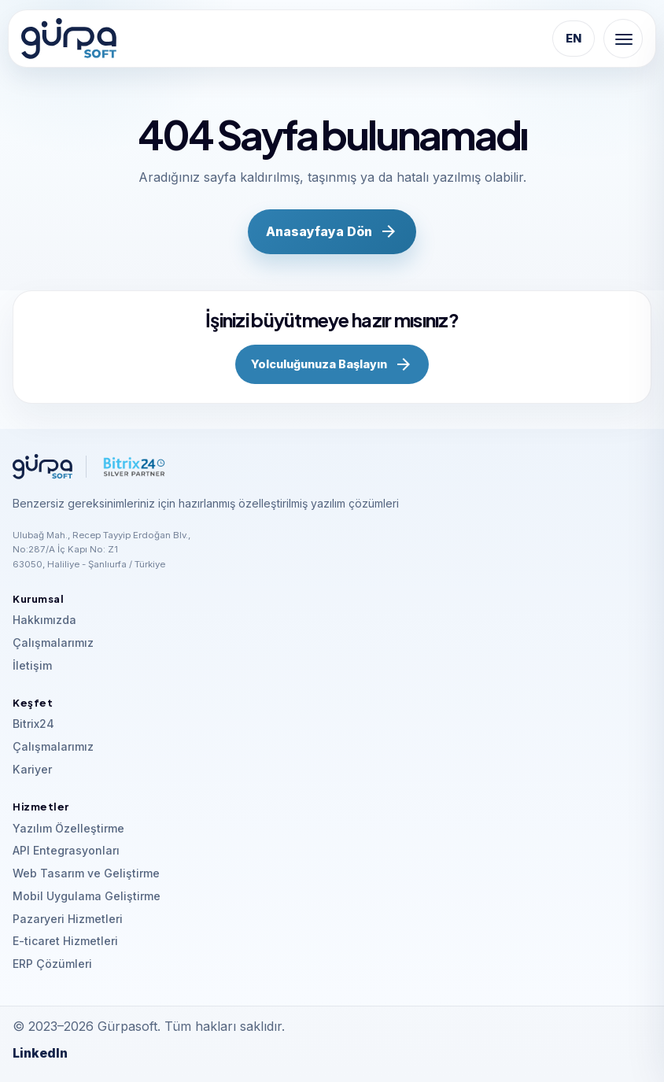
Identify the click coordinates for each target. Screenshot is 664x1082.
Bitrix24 (33, 723)
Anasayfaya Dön (332, 231)
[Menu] (623, 38)
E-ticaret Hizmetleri (65, 940)
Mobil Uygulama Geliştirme (86, 896)
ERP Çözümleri (52, 963)
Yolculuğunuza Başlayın (332, 364)
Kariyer (32, 769)
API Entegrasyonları (66, 850)
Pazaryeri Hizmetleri (68, 918)
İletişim (32, 665)
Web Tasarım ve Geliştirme (86, 873)
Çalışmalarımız (53, 642)
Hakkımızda (44, 619)
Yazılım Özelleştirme (68, 828)
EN (573, 38)
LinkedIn (40, 1053)
